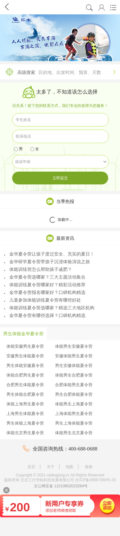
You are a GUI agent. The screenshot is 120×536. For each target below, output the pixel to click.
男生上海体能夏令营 (73, 423)
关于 (50, 467)
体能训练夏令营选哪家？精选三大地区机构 (49, 307)
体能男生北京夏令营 (73, 432)
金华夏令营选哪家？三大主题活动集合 (44, 277)
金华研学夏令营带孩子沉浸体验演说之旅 (47, 261)
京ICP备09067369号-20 (95, 480)
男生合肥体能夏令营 (73, 394)
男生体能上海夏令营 (25, 423)
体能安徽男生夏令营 (25, 346)
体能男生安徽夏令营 (73, 346)
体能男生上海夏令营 (73, 404)
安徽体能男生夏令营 (73, 355)
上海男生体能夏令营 (25, 413)
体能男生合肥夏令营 (73, 375)
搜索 (88, 467)
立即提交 (60, 178)
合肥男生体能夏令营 (25, 384)
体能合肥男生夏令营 (25, 375)
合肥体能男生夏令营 (73, 384)
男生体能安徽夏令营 (25, 365)
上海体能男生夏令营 (73, 413)
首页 (31, 467)
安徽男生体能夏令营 (25, 355)
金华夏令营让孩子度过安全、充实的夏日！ (49, 253)
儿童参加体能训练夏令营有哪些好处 (42, 300)
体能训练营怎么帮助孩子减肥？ (38, 269)
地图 (69, 467)
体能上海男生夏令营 (25, 404)
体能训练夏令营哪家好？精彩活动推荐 (44, 284)
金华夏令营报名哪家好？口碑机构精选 (44, 292)
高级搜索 (58, 71)
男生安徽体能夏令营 (73, 365)
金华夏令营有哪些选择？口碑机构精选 (44, 315)
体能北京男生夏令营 (25, 432)
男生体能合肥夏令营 (25, 394)
